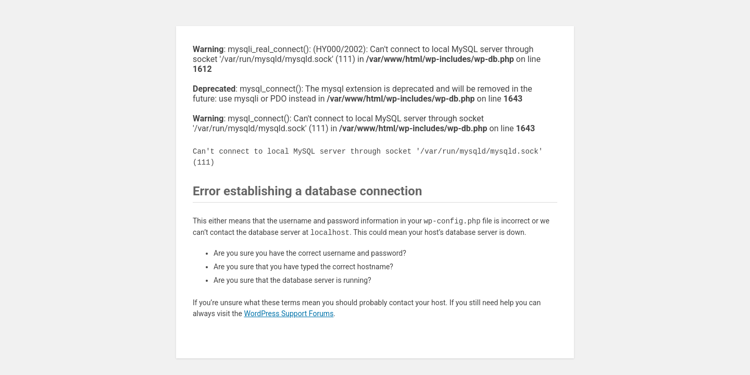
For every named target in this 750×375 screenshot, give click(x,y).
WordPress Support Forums (288, 313)
